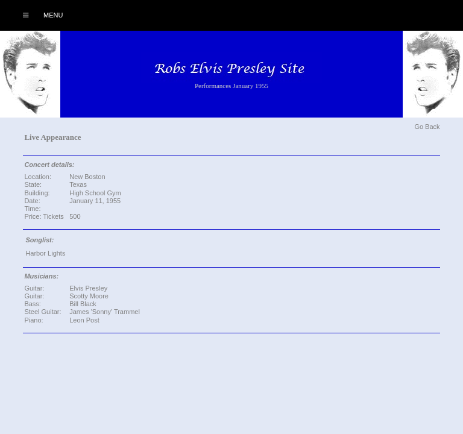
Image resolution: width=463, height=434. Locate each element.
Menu (36, 15)
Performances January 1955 (231, 85)
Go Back (426, 126)
